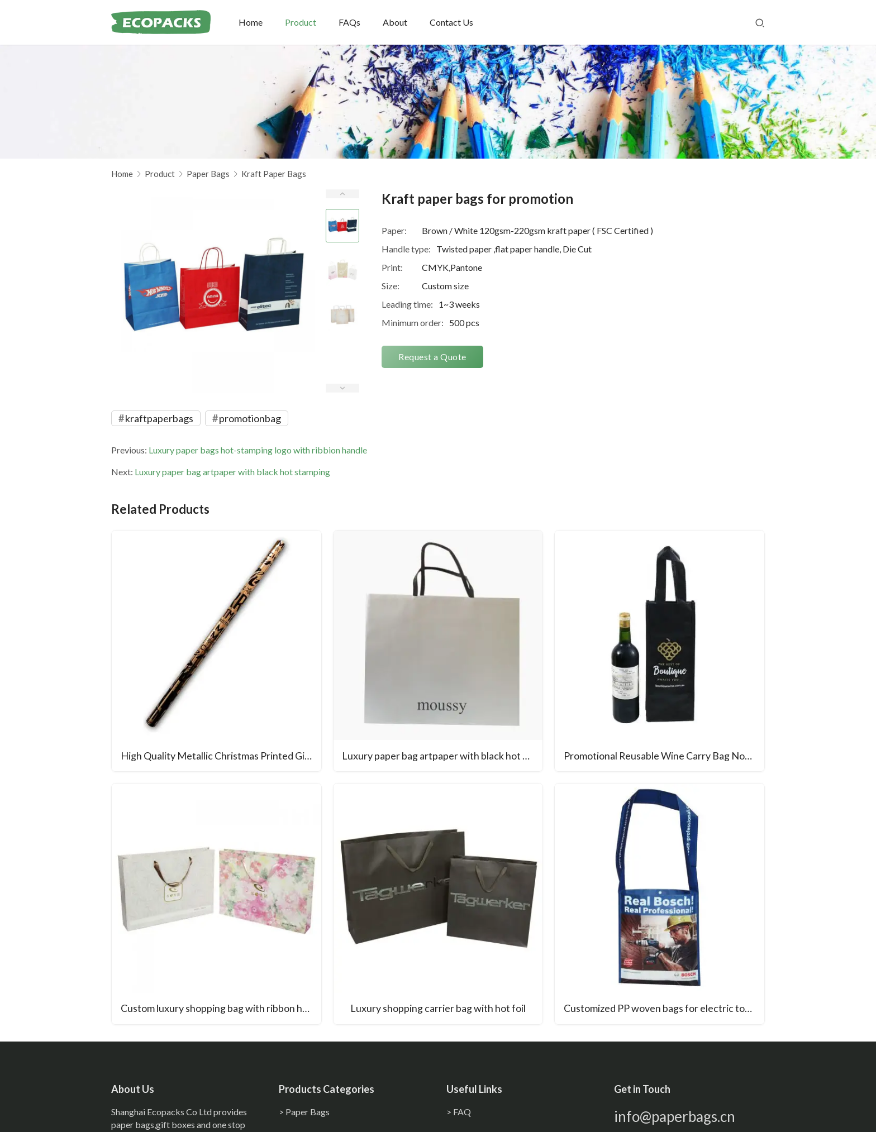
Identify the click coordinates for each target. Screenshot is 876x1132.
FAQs (350, 22)
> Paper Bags (304, 1111)
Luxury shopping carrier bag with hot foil (438, 1009)
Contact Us (452, 22)
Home (252, 22)
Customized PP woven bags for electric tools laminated (664, 1009)
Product (301, 22)
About (396, 22)
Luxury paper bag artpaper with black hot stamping (232, 471)
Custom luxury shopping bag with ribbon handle (221, 1009)
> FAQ (458, 1111)
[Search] (760, 22)
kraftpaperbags (159, 418)
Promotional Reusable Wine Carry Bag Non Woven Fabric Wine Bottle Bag (664, 756)
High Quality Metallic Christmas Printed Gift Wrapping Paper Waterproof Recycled (221, 756)
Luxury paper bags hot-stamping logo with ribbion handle (258, 450)
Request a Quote (432, 356)
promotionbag (250, 418)
